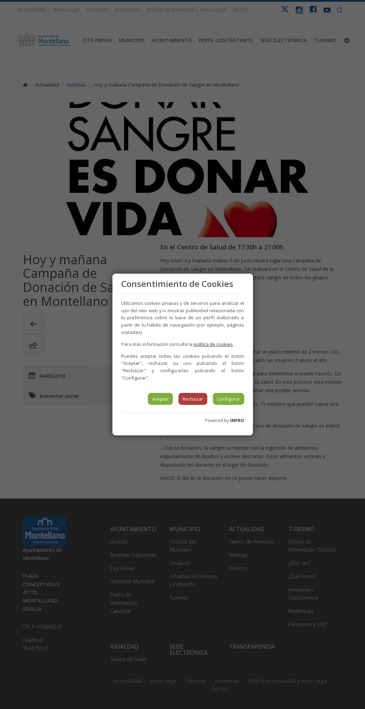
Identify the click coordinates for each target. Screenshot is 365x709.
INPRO (237, 420)
